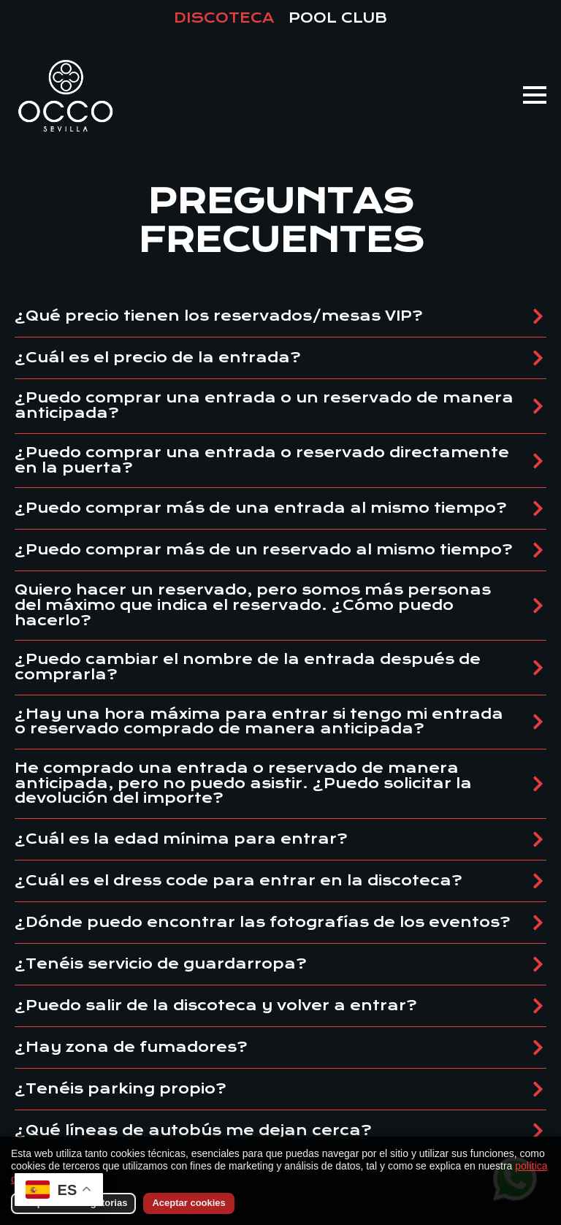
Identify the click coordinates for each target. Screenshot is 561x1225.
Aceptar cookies (188, 1202)
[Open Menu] (534, 95)
